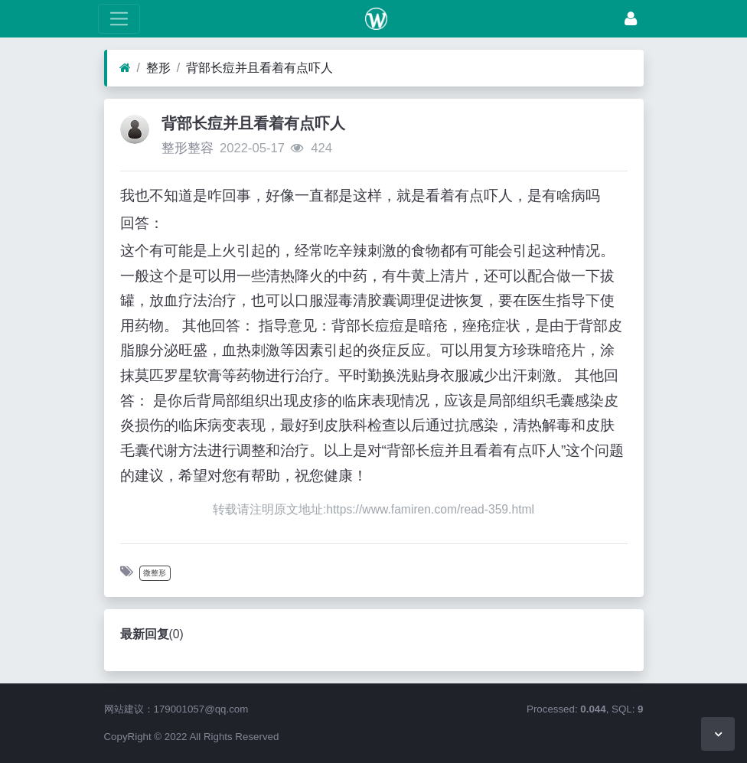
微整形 (154, 573)
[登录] (630, 18)
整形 (158, 67)
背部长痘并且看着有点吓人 (259, 67)
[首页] (125, 68)
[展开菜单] (119, 19)
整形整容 (187, 148)
